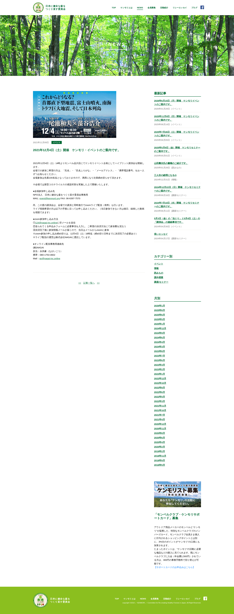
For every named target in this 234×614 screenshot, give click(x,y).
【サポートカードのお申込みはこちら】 (174, 567)
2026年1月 (159, 305)
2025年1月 (159, 324)
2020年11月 (160, 428)
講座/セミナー (161, 282)
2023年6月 (159, 360)
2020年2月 (159, 446)
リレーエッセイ (180, 8)
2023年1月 (159, 374)
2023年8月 (159, 351)
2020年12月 (160, 424)
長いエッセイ (161, 234)
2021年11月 (160, 405)
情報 (156, 268)
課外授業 (158, 277)
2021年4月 (159, 419)
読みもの (158, 273)
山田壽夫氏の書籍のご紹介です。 (171, 163)
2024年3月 (159, 346)
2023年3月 (159, 365)
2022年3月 (159, 401)
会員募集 (152, 8)
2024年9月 (159, 333)
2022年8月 (159, 387)
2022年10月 (160, 383)
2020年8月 (159, 433)
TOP (114, 8)
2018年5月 (159, 465)
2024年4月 (159, 342)
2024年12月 (160, 328)
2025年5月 (159, 319)
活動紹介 (164, 8)
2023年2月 (159, 369)
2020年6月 (159, 437)
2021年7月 (159, 415)
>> (98, 283)
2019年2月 (159, 451)
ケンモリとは (126, 8)
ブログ (194, 8)
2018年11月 (160, 456)
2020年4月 (159, 442)
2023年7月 (159, 355)
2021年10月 (160, 410)
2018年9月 (159, 460)
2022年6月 (159, 392)
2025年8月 (159, 310)
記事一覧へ (89, 283)
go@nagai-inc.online (50, 258)
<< (79, 283)
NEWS (140, 8)
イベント (158, 263)
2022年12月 (160, 378)
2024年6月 (159, 337)
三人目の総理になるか (165, 175)
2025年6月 (159, 314)
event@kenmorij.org (50, 198)
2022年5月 (159, 396)
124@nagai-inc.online (46, 222)
